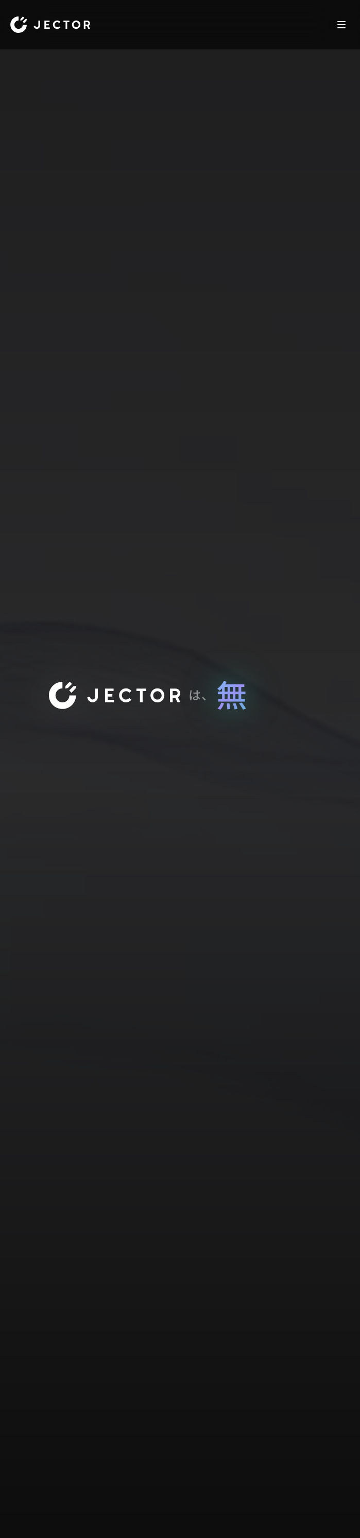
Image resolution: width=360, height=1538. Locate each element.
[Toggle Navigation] (341, 24)
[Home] (50, 24)
